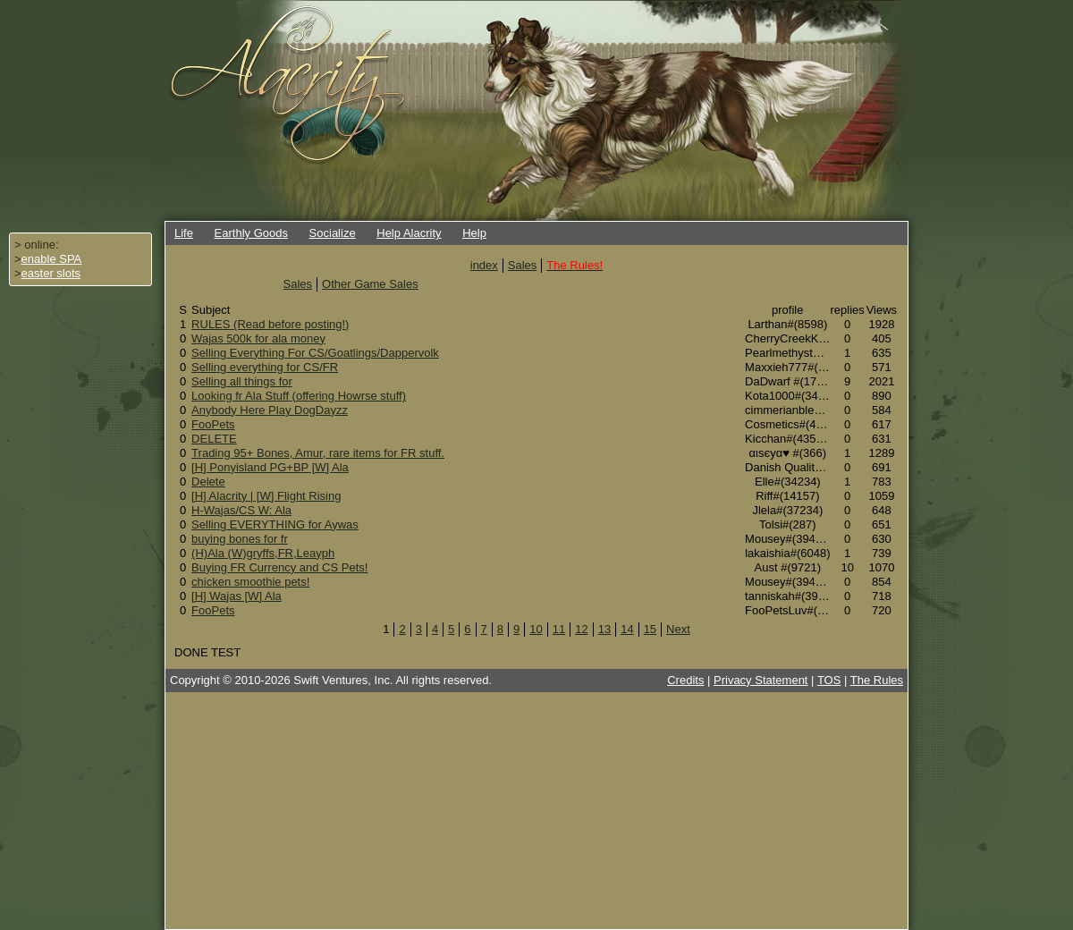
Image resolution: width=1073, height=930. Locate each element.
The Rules (876, 680)
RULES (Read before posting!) (270, 324)
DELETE (214, 438)
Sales (522, 265)
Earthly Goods (251, 233)
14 (627, 629)
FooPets (212, 424)
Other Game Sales (370, 284)
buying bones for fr (239, 538)
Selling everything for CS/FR (264, 367)
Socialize (332, 233)
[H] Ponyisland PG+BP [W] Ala (270, 467)
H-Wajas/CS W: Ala (241, 510)
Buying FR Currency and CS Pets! (279, 567)
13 (604, 629)
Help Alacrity (408, 233)
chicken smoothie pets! (250, 581)
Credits (685, 680)
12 (581, 629)
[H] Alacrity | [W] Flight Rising (266, 496)
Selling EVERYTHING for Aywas (275, 524)
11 (559, 629)
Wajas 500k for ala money (258, 338)
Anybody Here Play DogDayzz (269, 410)
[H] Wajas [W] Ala (236, 596)
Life (183, 233)
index (484, 265)
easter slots (50, 273)
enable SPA (51, 259)
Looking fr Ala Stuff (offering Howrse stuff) (298, 395)
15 (650, 629)
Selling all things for (241, 381)
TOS (829, 680)
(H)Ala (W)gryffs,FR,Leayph (262, 553)
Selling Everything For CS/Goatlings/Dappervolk (315, 352)
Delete (208, 481)
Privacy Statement (761, 680)
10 (535, 629)
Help (474, 233)
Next (678, 629)
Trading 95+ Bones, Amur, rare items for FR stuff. (317, 453)
